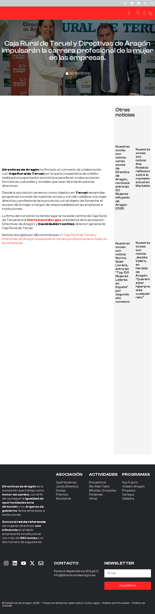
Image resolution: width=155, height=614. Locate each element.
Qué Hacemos (66, 482)
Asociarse (63, 498)
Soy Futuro (130, 482)
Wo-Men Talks (99, 486)
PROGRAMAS (136, 474)
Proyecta (128, 490)
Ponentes (96, 494)
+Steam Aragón (133, 486)
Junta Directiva (67, 486)
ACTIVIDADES (103, 474)
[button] (129, 13)
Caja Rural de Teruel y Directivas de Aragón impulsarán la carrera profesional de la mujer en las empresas (54, 239)
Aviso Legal (92, 603)
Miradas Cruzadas (102, 490)
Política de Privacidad (115, 603)
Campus (128, 494)
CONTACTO (66, 563)
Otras (93, 498)
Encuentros (97, 482)
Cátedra (128, 498)
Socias (61, 490)
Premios (62, 494)
